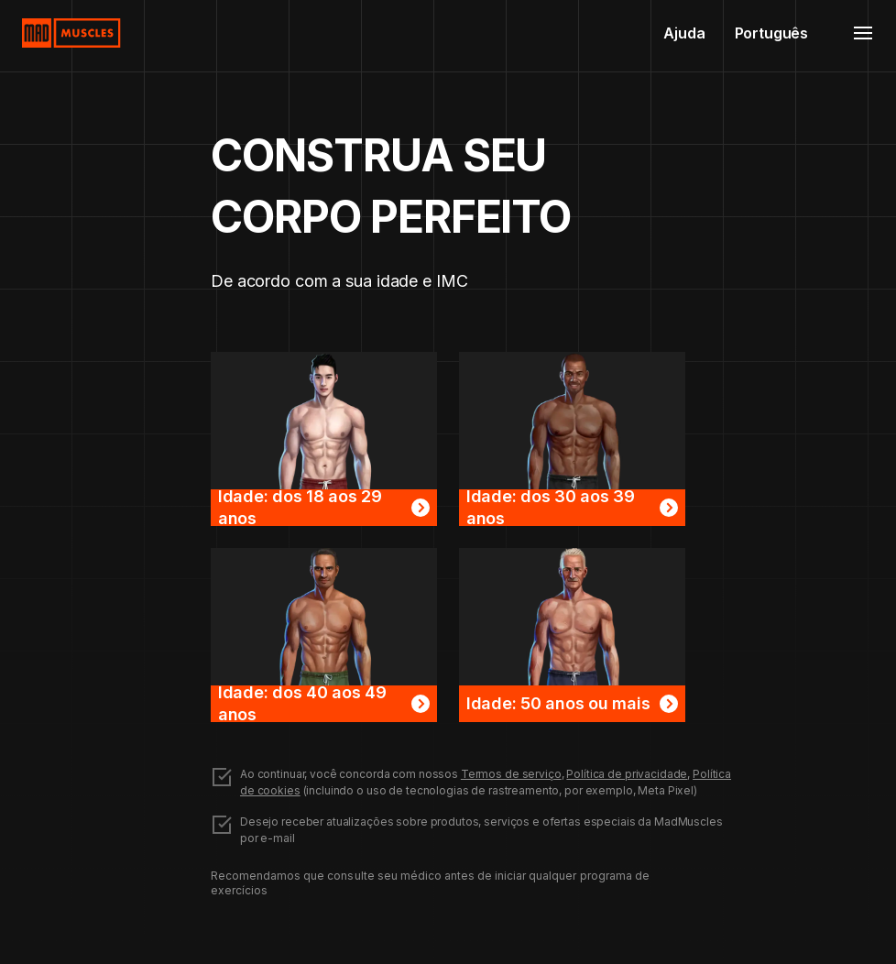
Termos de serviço (511, 774)
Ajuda (684, 33)
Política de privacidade (626, 774)
